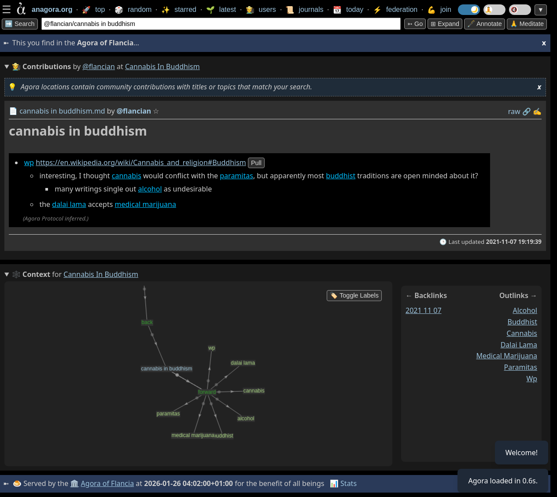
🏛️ (74, 483)
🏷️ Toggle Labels (354, 295)
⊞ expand (445, 23)
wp (29, 162)
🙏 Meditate (527, 23)
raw (514, 111)
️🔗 (526, 111)
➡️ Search (20, 23)
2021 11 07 (424, 310)
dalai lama (69, 204)
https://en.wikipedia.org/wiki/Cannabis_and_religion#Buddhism (141, 162)
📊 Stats (343, 483)
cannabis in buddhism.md (62, 111)
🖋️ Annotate (484, 23)
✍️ (537, 111)
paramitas (236, 175)
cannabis (126, 175)
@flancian (98, 66)
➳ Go (415, 23)
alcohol (150, 189)
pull (256, 162)
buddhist (340, 175)
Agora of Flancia (107, 483)
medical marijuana (145, 204)
